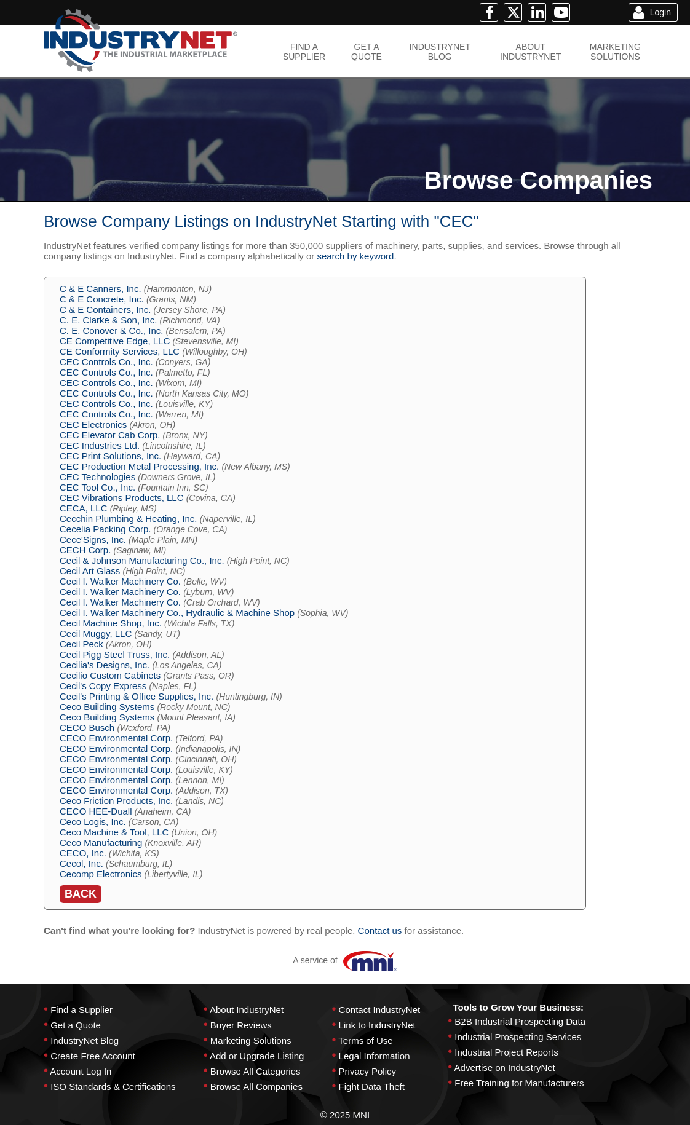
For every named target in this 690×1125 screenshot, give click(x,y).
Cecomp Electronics (100, 874)
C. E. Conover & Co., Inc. (111, 330)
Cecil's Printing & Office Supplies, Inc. (136, 696)
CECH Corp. (85, 550)
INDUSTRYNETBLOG (440, 51)
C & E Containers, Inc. (105, 309)
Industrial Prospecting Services (517, 1037)
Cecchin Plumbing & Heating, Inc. (128, 518)
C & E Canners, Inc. (100, 288)
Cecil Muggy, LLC (96, 633)
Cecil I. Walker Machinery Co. (120, 581)
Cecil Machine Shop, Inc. (111, 623)
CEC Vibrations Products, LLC (121, 497)
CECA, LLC (84, 508)
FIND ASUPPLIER (304, 51)
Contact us (380, 930)
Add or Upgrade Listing (257, 1056)
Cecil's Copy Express (103, 686)
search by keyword (355, 256)
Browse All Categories (255, 1071)
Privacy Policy (367, 1071)
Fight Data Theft (372, 1086)
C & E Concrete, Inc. (102, 299)
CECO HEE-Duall (96, 811)
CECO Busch (87, 727)
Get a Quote (75, 1025)
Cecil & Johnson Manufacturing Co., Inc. (142, 560)
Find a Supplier (81, 1010)
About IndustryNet (247, 1010)
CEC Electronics (93, 424)
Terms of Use (365, 1040)
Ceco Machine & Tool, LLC (114, 832)
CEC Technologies (97, 477)
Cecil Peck (81, 644)
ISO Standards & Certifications (112, 1086)
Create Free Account (92, 1056)
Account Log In (80, 1071)
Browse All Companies (256, 1086)
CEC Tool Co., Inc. (97, 487)
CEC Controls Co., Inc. (106, 362)
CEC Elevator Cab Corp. (110, 435)
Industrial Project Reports (506, 1052)
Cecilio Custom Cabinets (110, 675)
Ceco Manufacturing (101, 842)
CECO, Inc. (83, 853)
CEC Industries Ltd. (100, 445)
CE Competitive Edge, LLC (115, 341)
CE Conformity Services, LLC (120, 351)
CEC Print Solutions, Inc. (110, 456)
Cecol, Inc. (81, 863)
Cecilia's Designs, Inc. (104, 665)
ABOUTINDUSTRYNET (530, 51)
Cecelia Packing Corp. (105, 529)
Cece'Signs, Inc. (93, 539)
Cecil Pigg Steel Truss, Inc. (115, 654)
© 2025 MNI (345, 1115)
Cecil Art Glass (90, 571)
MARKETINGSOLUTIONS (615, 51)
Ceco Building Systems (107, 706)
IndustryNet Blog (84, 1040)
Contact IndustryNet (380, 1010)
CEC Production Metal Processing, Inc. (139, 466)
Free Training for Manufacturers (519, 1083)
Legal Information (374, 1056)
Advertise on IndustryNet (504, 1067)
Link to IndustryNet (377, 1025)
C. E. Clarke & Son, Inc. (108, 320)
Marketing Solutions (250, 1040)
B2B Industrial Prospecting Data (519, 1021)
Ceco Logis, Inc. (93, 821)
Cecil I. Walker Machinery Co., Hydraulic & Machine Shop (177, 612)
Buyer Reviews (241, 1025)
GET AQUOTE (366, 51)
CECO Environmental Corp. (116, 738)
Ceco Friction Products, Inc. (116, 800)
